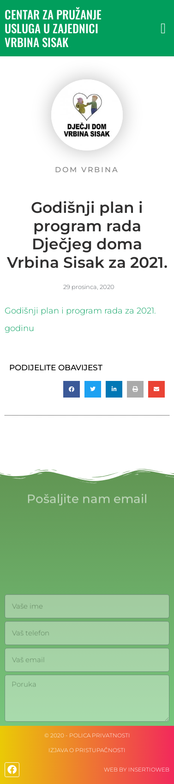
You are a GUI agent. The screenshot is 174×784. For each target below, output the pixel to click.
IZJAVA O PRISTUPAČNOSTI (87, 750)
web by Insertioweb (136, 769)
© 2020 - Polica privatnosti (87, 735)
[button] (163, 28)
